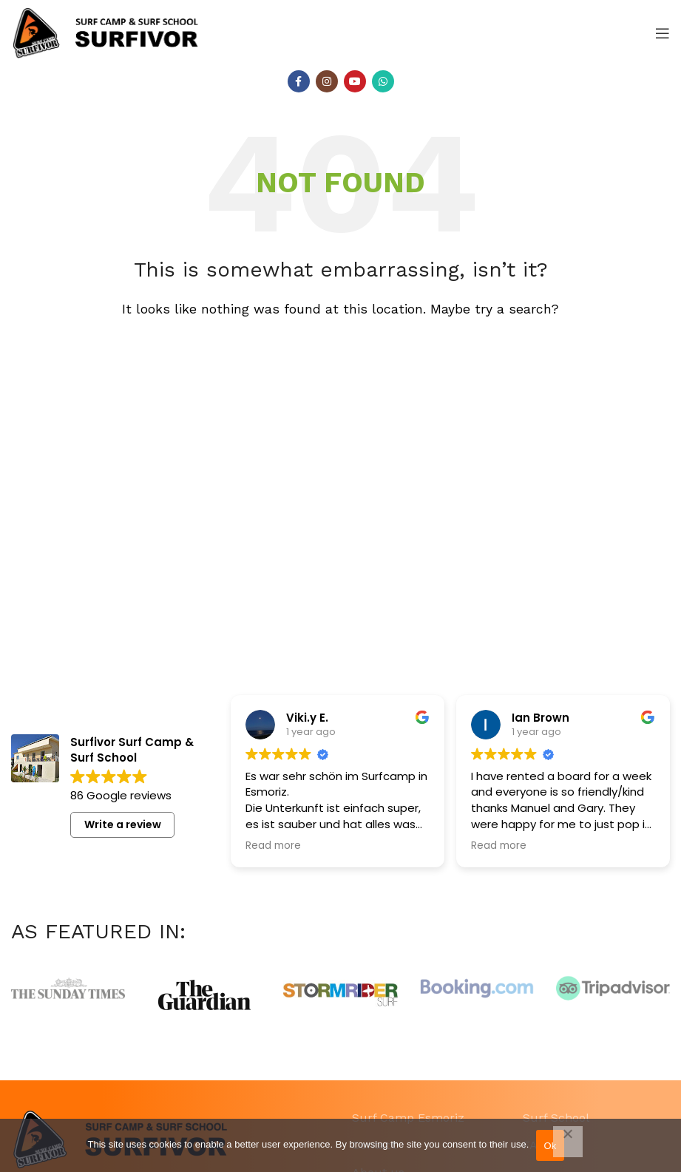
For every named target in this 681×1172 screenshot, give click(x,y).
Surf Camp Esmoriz (408, 1118)
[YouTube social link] (355, 81)
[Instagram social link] (327, 81)
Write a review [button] (122, 824)
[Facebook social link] (299, 81)
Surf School (556, 1118)
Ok (549, 1145)
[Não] (568, 1141)
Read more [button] (273, 846)
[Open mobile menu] (662, 33)
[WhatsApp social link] (383, 81)
